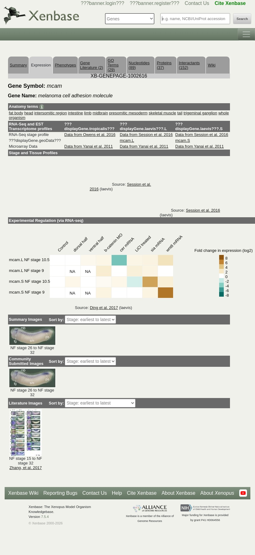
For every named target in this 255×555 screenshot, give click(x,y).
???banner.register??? (154, 3)
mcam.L (127, 140)
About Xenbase (178, 493)
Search (242, 19)
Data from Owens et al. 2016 (89, 134)
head (28, 113)
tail (179, 113)
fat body (16, 113)
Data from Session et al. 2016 (146, 134)
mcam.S (182, 140)
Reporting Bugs (60, 493)
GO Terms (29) (113, 65)
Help (117, 493)
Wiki (211, 65)
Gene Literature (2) (91, 65)
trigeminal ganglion (200, 113)
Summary (18, 65)
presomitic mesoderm (128, 113)
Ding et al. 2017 (104, 307)
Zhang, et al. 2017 (26, 467)
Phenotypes (65, 65)
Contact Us (197, 3)
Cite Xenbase (142, 493)
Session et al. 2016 (203, 210)
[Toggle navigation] (246, 34)
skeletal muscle (162, 113)
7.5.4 (45, 517)
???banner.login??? (102, 3)
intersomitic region (50, 113)
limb (87, 113)
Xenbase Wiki (23, 493)
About (217, 493)
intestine (75, 113)
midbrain (100, 113)
